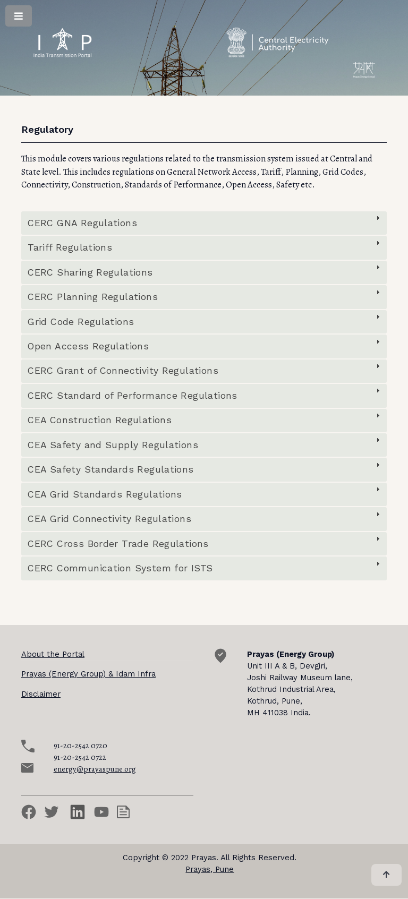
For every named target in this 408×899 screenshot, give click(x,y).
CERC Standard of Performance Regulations (132, 395)
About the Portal (52, 654)
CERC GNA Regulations (82, 223)
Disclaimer (41, 694)
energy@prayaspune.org (95, 769)
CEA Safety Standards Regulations (110, 469)
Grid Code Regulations (81, 321)
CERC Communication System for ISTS (120, 568)
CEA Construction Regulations (100, 420)
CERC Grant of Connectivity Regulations (123, 370)
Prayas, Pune (209, 869)
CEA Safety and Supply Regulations (113, 445)
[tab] (204, 223)
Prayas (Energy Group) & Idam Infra (88, 674)
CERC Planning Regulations (93, 297)
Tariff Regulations (70, 247)
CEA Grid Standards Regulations (105, 494)
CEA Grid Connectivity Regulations (109, 518)
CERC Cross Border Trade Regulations (118, 543)
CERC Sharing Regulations (90, 272)
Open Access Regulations (88, 346)
